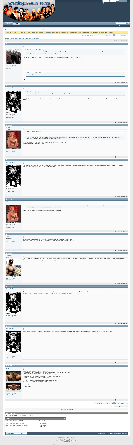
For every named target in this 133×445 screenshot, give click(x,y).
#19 (126, 326)
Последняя (124, 35)
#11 (126, 43)
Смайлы (41, 422)
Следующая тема (71, 409)
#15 (126, 199)
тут (36, 291)
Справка (7, 25)
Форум (16, 23)
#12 (126, 85)
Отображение (123, 40)
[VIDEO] (41, 425)
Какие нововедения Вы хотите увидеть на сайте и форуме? (23, 38)
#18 (126, 286)
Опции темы (116, 40)
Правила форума (43, 429)
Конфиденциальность (118, 433)
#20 (126, 365)
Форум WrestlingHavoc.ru (103, 433)
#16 (126, 234)
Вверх (126, 406)
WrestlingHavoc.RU (27, 29)
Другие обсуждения (16, 29)
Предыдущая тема (62, 409)
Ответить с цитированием (121, 82)
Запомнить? (106, 3)
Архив (111, 433)
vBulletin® (66, 439)
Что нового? (9, 23)
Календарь (12, 25)
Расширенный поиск (123, 25)
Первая (106, 35)
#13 (126, 125)
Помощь (124, 1)
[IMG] (40, 423)
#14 (126, 159)
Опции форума (19, 25)
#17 (126, 253)
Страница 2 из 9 (99, 35)
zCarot (68, 441)
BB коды (41, 420)
